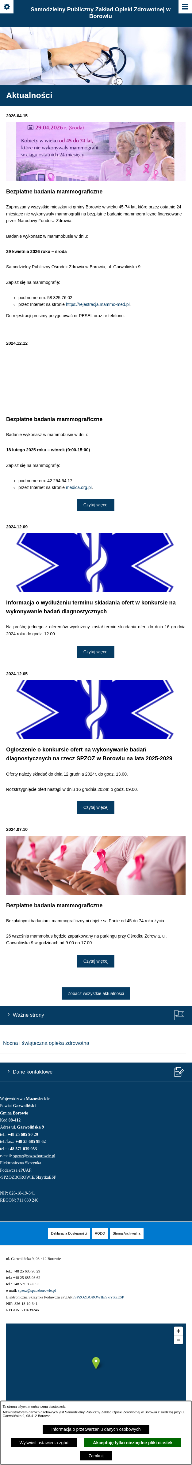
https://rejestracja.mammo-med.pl (98, 304)
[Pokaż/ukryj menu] (185, 7)
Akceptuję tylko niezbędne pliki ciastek (132, 1442)
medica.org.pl (79, 487)
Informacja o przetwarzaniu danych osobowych (95, 1429)
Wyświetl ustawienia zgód (44, 1442)
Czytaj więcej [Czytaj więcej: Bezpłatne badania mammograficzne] (96, 504)
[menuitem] (69, 1233)
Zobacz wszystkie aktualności (96, 993)
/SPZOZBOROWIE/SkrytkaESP (28, 1177)
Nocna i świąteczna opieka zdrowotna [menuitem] (46, 1043)
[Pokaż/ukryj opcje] (7, 7)
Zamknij (95, 1455)
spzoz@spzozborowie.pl (34, 1156)
